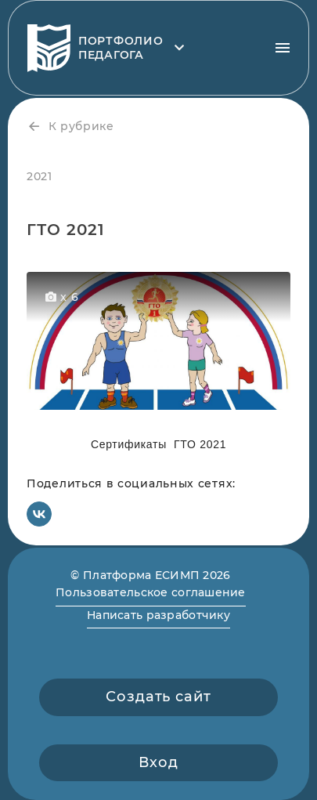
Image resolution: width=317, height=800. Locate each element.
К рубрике (70, 126)
